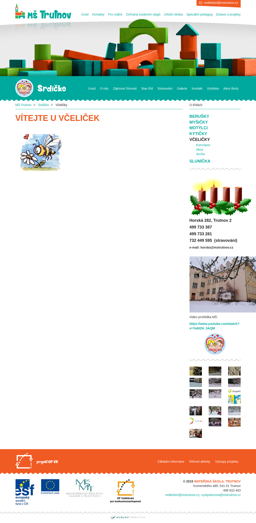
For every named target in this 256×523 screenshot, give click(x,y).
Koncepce (203, 145)
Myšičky (199, 122)
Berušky (199, 116)
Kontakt (197, 88)
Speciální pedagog (199, 14)
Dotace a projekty (228, 14)
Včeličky (200, 139)
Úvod (85, 14)
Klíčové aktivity (199, 461)
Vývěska (213, 88)
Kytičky (198, 133)
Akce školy (230, 88)
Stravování (165, 88)
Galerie (182, 88)
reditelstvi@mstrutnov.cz (221, 3)
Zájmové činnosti (125, 88)
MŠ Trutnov (23, 105)
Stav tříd (147, 88)
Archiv (200, 154)
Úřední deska (173, 14)
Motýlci (199, 128)
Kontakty (98, 14)
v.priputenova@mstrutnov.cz (221, 495)
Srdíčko (43, 105)
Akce (199, 149)
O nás (104, 88)
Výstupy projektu (227, 461)
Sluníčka (200, 161)
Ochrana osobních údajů (143, 14)
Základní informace (171, 461)
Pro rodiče (115, 14)
